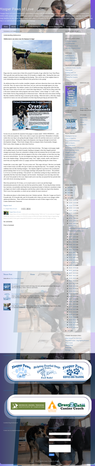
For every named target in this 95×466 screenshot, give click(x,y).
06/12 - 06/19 (72, 273)
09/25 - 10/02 (72, 236)
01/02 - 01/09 (72, 327)
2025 (68, 190)
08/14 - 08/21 (72, 252)
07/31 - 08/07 (72, 257)
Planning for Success (70, 136)
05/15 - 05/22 (72, 283)
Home (6, 26)
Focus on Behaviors (70, 138)
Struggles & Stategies (71, 152)
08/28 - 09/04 (72, 247)
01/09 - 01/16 (72, 325)
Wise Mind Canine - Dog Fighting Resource (77, 340)
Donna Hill (68, 347)
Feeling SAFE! (73, 225)
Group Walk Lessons (17, 304)
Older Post (57, 274)
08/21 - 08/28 (72, 249)
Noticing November (70, 157)
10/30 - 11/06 (72, 218)
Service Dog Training (55, 26)
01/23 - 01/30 (72, 319)
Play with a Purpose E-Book (72, 48)
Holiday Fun (68, 159)
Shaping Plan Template (71, 77)
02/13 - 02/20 (72, 312)
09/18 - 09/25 (72, 239)
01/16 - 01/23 (72, 322)
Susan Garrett (69, 343)
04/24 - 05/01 (72, 291)
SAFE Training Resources (37, 26)
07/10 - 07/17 (72, 262)
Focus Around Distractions (72, 140)
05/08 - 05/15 (72, 286)
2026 (68, 187)
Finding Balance (69, 155)
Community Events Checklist (73, 68)
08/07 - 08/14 (72, 255)
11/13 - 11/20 (72, 213)
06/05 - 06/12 (72, 275)
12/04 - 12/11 (72, 208)
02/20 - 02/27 (72, 309)
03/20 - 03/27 (72, 301)
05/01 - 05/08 (72, 288)
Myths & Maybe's (70, 143)
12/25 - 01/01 (72, 200)
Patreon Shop (83, 117)
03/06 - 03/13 (72, 304)
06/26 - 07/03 (72, 268)
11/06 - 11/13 (72, 215)
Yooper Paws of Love (17, 9)
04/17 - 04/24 (72, 294)
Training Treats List (70, 72)
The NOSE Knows (70, 145)
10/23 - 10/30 (72, 221)
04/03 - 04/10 (72, 296)
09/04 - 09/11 (72, 244)
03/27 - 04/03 (72, 299)
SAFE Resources (69, 55)
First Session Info (16, 294)
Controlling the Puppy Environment (78, 228)
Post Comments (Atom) (17, 278)
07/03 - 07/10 (72, 265)
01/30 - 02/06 (72, 317)
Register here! (8, 205)
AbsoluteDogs (69, 345)
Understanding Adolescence (76, 231)
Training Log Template (71, 75)
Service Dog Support (70, 60)
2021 (68, 330)
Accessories (83, 124)
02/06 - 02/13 (72, 314)
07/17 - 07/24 (72, 260)
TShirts (82, 122)
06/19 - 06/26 (72, 270)
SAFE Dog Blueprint (71, 41)
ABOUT (22, 26)
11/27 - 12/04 (72, 210)
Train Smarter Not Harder (72, 150)
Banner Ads (83, 108)
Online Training (71, 26)
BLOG (13, 26)
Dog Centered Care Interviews (73, 338)
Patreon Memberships (71, 58)
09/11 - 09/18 (72, 242)
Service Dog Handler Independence (74, 147)
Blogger (57, 461)
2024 (68, 192)
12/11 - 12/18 (72, 205)
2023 (68, 195)
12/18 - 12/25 (72, 202)
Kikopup (67, 350)
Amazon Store (84, 120)
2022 (68, 198)
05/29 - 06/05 (72, 278)
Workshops (68, 115)
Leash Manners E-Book (71, 46)
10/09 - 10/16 (72, 234)
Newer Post (7, 274)
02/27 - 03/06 (72, 306)
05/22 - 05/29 (72, 281)
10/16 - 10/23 (72, 223)
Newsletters (15, 284)
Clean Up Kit (68, 70)
